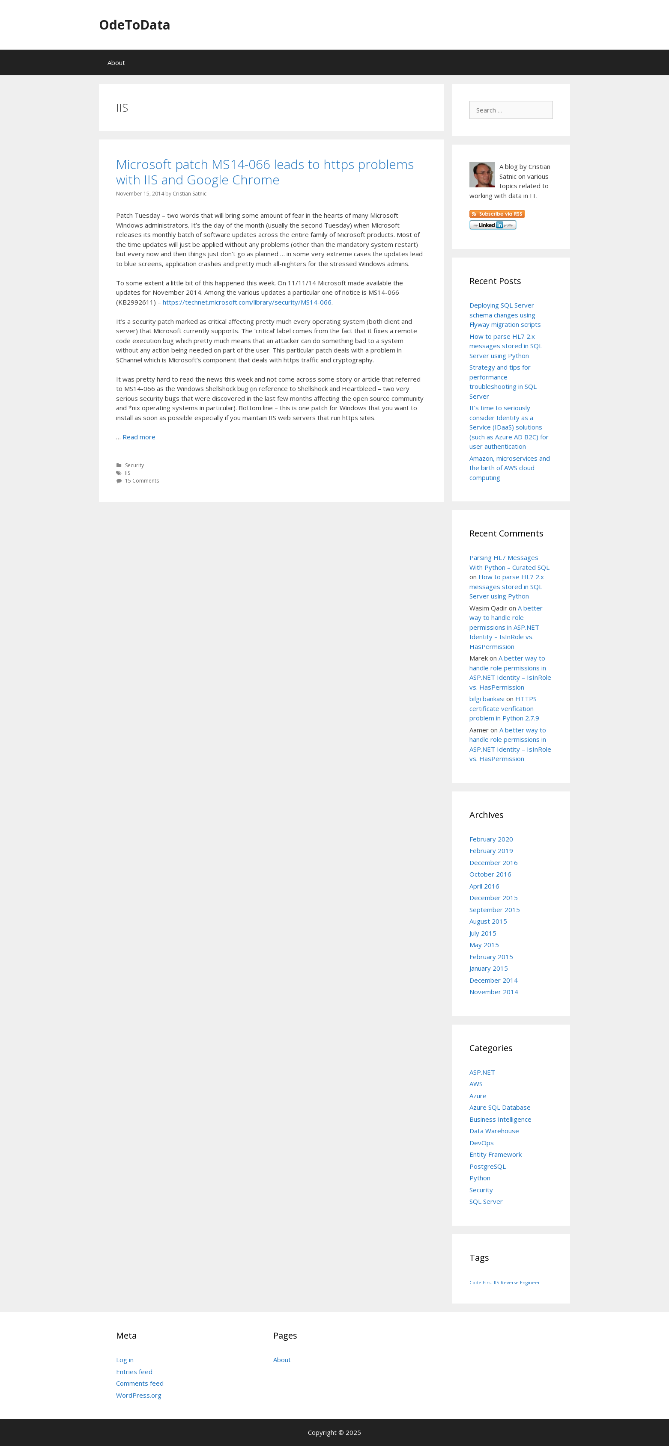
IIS (127, 473)
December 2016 (493, 862)
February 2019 (491, 850)
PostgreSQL (487, 1166)
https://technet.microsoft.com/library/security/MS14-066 (247, 302)
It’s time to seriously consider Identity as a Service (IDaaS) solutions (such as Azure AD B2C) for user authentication (509, 426)
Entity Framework (495, 1154)
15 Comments (142, 480)
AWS (476, 1083)
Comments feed (140, 1383)
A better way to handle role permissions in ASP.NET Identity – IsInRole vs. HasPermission (506, 627)
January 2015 (488, 968)
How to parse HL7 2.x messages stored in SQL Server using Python (505, 346)
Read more (138, 437)
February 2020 (491, 839)
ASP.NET (482, 1072)
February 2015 (491, 956)
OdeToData (134, 24)
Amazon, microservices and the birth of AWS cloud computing (509, 468)
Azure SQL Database (500, 1107)
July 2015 (482, 933)
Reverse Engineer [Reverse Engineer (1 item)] (520, 1283)
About (116, 62)
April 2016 (484, 886)
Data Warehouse (494, 1130)
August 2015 (488, 921)
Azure (478, 1095)
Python (479, 1177)
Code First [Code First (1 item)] (480, 1283)
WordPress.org (138, 1395)
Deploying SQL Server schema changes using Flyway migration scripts (505, 315)
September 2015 (494, 909)
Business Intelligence (500, 1119)
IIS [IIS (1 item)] (496, 1283)
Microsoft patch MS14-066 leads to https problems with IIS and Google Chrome (265, 171)
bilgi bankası (487, 698)
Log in (125, 1359)
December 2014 (493, 980)
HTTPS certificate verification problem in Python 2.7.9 (504, 708)
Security (134, 465)
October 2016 (490, 874)
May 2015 (484, 944)
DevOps (481, 1142)
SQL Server (486, 1201)
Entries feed (134, 1371)
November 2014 (493, 991)
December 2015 (493, 897)
